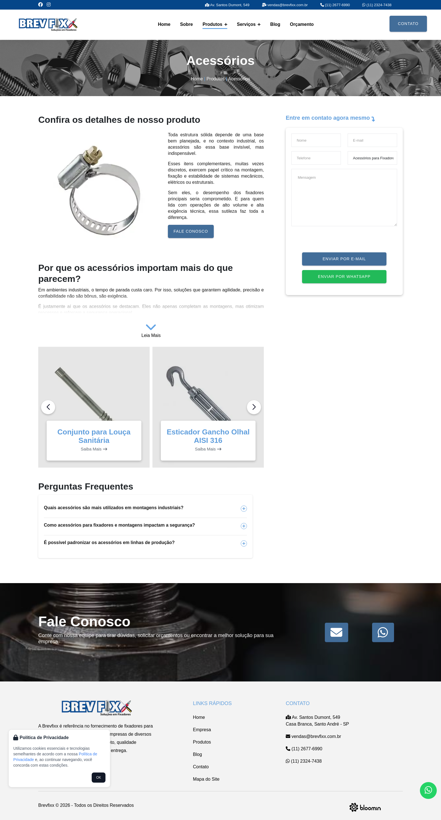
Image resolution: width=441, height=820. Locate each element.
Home (164, 24)
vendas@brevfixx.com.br (285, 5)
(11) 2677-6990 (335, 5)
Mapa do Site (206, 779)
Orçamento (302, 24)
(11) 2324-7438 (377, 5)
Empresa (202, 729)
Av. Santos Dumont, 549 (227, 5)
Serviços (248, 24)
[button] (254, 407)
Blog (275, 24)
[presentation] (334, 241)
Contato (408, 23)
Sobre (186, 24)
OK (98, 778)
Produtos (214, 24)
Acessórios (239, 78)
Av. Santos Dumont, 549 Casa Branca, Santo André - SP (317, 720)
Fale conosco (191, 231)
